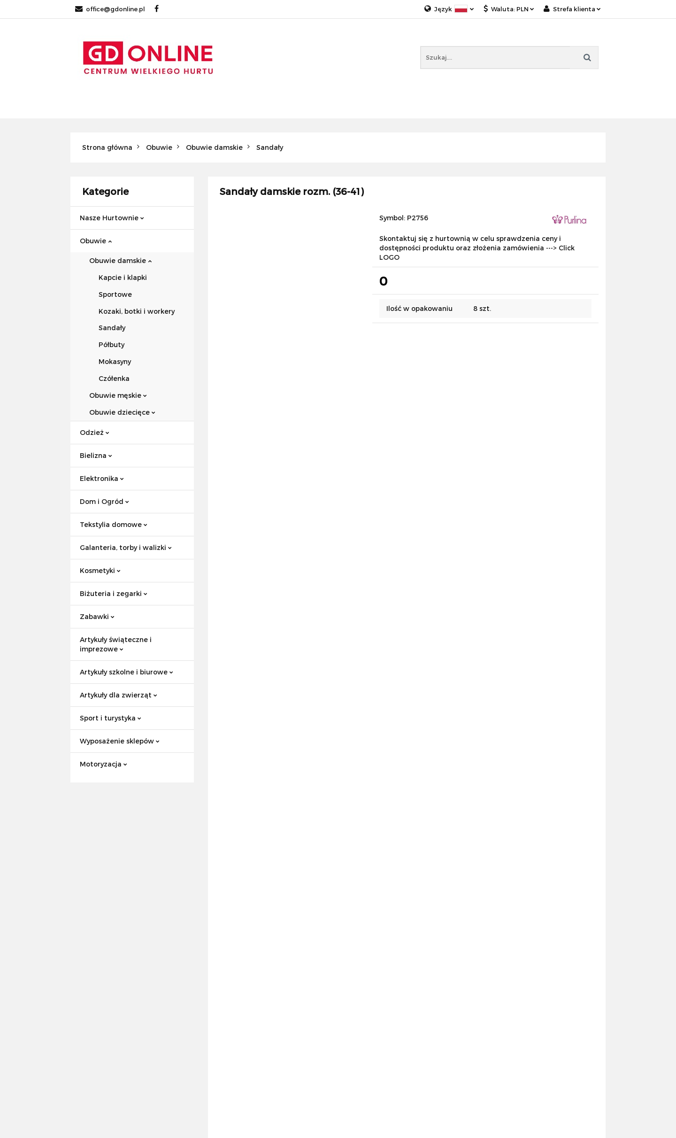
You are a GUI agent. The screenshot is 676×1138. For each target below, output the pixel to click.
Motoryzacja (103, 764)
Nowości (359, 878)
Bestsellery (363, 912)
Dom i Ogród (104, 501)
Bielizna (96, 455)
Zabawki (97, 616)
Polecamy (361, 889)
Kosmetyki (100, 570)
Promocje (361, 901)
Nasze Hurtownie (112, 218)
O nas (217, 878)
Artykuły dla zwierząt (118, 695)
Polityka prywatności (105, 889)
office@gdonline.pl (110, 9)
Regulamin (88, 878)
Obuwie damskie (120, 260)
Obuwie (96, 241)
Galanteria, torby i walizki (126, 547)
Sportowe (115, 294)
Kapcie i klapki (123, 277)
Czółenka (114, 378)
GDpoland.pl (228, 912)
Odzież (94, 432)
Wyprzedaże (366, 923)
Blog (215, 901)
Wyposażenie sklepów (120, 741)
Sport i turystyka (110, 718)
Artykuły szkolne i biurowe (126, 672)
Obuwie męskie (118, 395)
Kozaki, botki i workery (137, 311)
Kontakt (222, 889)
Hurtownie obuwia (514, 878)
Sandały (112, 328)
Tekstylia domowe (113, 524)
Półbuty (111, 344)
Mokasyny (115, 361)
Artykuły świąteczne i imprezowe (116, 644)
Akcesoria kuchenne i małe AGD (536, 901)
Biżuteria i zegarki (113, 593)
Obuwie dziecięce (122, 412)
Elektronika (102, 478)
